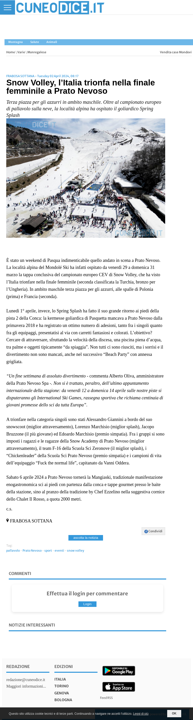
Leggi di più (140, 713)
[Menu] (7, 7)
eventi (59, 550)
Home (10, 52)
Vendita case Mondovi (176, 52)
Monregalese (36, 52)
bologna (63, 700)
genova (61, 693)
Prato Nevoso (32, 550)
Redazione (18, 666)
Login (87, 604)
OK (174, 713)
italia (60, 679)
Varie (21, 52)
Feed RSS (106, 698)
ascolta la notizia (85, 538)
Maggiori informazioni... (26, 686)
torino (61, 686)
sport (48, 550)
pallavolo (13, 550)
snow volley (75, 550)
